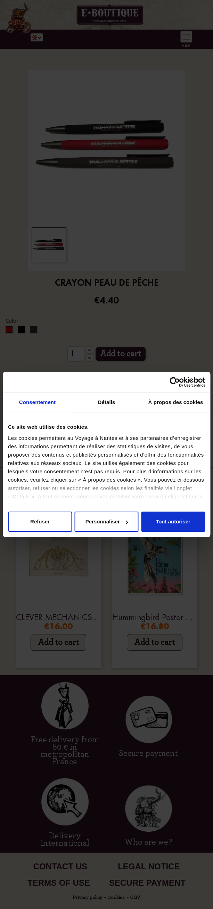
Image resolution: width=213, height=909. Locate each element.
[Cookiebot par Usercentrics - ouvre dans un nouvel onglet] (174, 382)
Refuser (40, 521)
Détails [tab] (106, 402)
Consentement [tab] (37, 402)
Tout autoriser (173, 521)
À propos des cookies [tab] (175, 402)
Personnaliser (106, 521)
